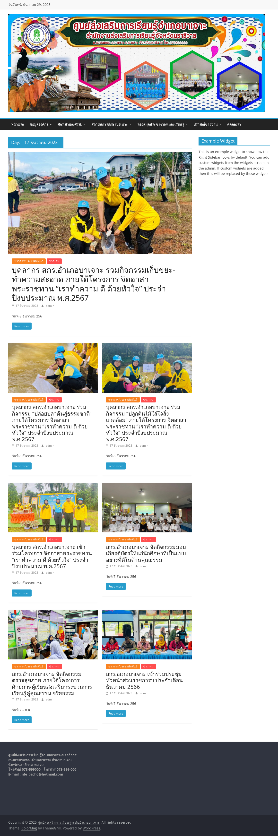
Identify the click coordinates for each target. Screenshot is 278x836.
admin (50, 306)
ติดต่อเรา (234, 124)
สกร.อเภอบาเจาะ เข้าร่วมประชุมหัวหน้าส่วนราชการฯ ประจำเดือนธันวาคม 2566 (144, 680)
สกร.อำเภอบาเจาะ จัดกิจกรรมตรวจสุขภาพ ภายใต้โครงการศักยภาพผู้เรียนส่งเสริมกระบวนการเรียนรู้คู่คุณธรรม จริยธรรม (52, 683)
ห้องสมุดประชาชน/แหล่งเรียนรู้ (160, 124)
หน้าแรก (17, 124)
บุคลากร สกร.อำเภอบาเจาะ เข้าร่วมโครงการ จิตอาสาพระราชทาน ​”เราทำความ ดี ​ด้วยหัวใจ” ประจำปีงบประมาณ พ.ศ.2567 (52, 556)
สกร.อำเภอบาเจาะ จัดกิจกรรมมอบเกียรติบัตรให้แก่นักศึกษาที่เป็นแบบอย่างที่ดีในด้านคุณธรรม (146, 553)
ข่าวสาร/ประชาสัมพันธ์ (28, 261)
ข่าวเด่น (54, 261)
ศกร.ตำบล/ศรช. (70, 124)
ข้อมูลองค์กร (39, 124)
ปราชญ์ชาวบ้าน (205, 124)
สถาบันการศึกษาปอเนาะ (109, 124)
